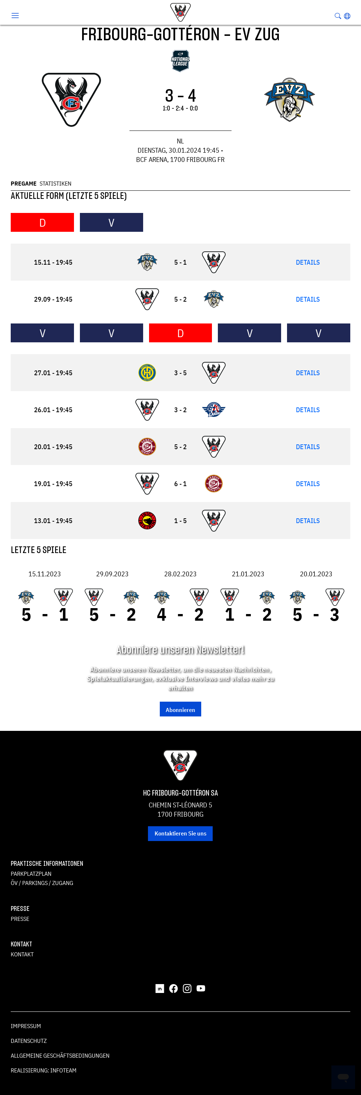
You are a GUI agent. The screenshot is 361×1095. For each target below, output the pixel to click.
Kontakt (22, 954)
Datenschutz (29, 1040)
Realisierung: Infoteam (44, 1070)
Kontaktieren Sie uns (180, 833)
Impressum (26, 1026)
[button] (347, 16)
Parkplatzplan (31, 873)
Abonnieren (180, 709)
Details (308, 262)
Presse (20, 918)
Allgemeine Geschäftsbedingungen (60, 1055)
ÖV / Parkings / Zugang (42, 882)
